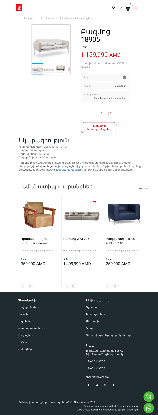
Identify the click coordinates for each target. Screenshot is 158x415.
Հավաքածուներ (28, 307)
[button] (51, 44)
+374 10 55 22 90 (95, 361)
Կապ (89, 328)
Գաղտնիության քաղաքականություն (110, 335)
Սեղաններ (24, 321)
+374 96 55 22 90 (95, 368)
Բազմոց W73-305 (76, 239)
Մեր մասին (93, 321)
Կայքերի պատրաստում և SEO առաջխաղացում (111, 406)
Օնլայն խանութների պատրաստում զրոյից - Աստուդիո (108, 410)
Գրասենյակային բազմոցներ (76, 18)
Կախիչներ (25, 349)
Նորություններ (95, 314)
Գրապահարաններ (30, 328)
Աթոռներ (23, 314)
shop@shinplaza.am (97, 377)
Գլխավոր (29, 18)
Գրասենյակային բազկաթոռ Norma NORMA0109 (34, 243)
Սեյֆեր (22, 342)
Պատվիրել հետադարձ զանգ (98, 128)
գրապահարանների (69, 169)
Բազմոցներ (47, 18)
